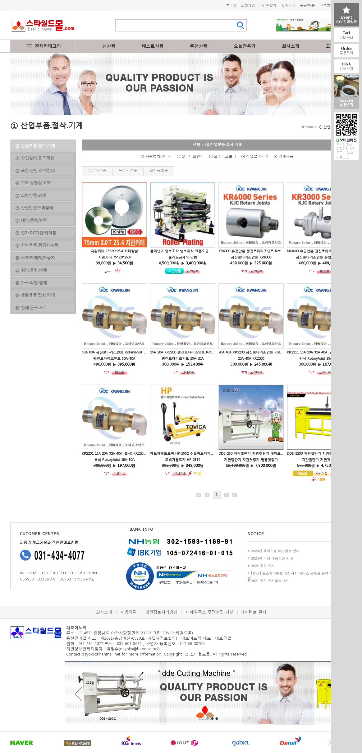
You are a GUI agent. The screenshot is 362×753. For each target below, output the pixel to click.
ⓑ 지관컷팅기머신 (157, 156)
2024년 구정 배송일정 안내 (272, 558)
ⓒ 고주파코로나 (224, 156)
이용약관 (129, 612)
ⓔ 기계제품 (285, 156)
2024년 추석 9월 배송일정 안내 (275, 550)
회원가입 (248, 5)
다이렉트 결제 (253, 612)
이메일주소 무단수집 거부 (209, 612)
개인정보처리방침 (161, 612)
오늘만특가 (244, 46)
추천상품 (198, 46)
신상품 (108, 46)
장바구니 (288, 5)
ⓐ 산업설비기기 (256, 156)
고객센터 (326, 5)
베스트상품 (152, 46)
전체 (196, 144)
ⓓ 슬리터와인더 (192, 156)
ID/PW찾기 (268, 5)
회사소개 (290, 46)
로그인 (231, 5)
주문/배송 (307, 5)
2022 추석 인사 (263, 565)
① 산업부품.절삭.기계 (223, 144)
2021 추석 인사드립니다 (270, 580)
